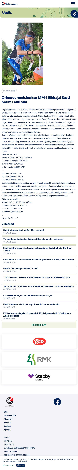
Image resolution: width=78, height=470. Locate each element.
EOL (5, 412)
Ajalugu (7, 429)
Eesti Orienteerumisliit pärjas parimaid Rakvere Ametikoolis (31, 304)
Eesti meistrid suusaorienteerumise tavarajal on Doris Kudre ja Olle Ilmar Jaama (37, 249)
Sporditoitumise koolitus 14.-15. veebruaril (23, 230)
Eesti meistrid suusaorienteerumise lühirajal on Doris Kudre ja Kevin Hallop (38, 259)
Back (74, 14)
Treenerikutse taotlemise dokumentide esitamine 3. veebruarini (33, 239)
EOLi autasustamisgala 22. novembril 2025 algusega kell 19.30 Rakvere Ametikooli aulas (37, 314)
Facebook (57, 402)
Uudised (7, 426)
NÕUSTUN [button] (20, 465)
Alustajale (8, 419)
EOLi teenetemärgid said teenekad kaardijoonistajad (27, 295)
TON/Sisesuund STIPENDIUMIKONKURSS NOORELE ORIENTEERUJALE (36, 277)
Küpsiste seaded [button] (8, 465)
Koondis (7, 422)
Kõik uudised (39, 325)
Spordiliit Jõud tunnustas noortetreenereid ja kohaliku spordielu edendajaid (38, 286)
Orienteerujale (10, 415)
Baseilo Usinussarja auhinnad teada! (20, 268)
